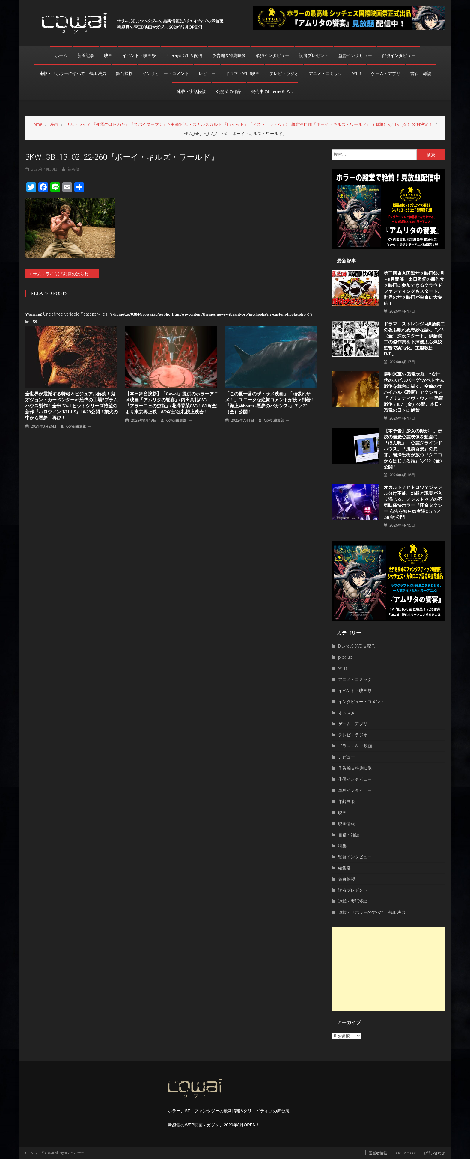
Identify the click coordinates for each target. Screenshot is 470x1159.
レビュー (207, 73)
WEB (356, 73)
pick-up (345, 657)
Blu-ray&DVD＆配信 (184, 55)
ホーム (61, 55)
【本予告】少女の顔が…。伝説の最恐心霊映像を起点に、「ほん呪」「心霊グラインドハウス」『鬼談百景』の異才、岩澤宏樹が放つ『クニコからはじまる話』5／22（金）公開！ (414, 449)
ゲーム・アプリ (385, 73)
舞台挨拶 (124, 73)
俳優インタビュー (398, 55)
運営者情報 (378, 1152)
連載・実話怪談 (191, 91)
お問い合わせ (434, 1152)
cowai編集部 (76, 426)
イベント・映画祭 (139, 55)
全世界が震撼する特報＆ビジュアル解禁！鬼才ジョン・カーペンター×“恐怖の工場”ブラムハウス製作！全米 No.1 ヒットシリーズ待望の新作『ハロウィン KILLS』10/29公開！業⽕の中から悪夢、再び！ (71, 405)
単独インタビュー (272, 55)
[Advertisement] (388, 969)
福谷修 (73, 169)
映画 (108, 55)
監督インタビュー (355, 55)
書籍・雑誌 (420, 73)
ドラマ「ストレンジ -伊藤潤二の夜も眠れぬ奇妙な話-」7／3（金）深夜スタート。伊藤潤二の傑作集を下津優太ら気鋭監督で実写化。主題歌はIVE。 (414, 339)
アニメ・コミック (325, 73)
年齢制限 (346, 801)
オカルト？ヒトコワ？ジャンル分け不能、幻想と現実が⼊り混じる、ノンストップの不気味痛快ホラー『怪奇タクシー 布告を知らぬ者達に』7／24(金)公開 (413, 502)
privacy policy (405, 1152)
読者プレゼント (314, 55)
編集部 (344, 868)
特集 (342, 845)
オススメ (346, 712)
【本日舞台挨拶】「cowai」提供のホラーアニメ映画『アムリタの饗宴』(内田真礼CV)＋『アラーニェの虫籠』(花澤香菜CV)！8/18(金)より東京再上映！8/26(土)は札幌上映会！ (172, 402)
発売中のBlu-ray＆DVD (272, 91)
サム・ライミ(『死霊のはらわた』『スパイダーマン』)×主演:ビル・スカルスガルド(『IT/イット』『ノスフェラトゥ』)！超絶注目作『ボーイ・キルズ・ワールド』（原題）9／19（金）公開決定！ (66, 274)
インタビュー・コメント (166, 73)
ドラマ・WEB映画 (242, 73)
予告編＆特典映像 (229, 55)
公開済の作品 (228, 91)
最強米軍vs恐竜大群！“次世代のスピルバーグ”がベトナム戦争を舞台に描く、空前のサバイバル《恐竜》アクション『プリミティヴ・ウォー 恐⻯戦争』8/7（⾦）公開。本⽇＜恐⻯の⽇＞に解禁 (414, 392)
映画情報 (346, 823)
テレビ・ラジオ (284, 73)
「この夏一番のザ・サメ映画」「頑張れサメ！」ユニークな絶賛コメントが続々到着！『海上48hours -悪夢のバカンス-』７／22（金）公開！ (270, 402)
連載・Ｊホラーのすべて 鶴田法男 (72, 73)
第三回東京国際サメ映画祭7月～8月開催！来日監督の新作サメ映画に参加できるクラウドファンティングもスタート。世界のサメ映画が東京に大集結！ (414, 288)
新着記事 (85, 55)
